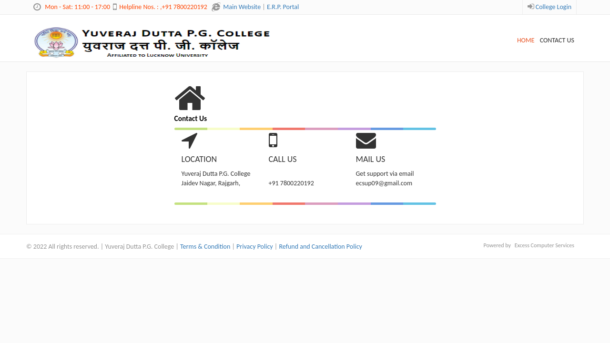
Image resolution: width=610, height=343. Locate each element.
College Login (553, 7)
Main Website (242, 7)
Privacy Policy (254, 246)
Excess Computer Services (544, 245)
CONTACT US (557, 40)
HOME (526, 40)
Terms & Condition (205, 246)
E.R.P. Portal (283, 7)
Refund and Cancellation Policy (320, 246)
